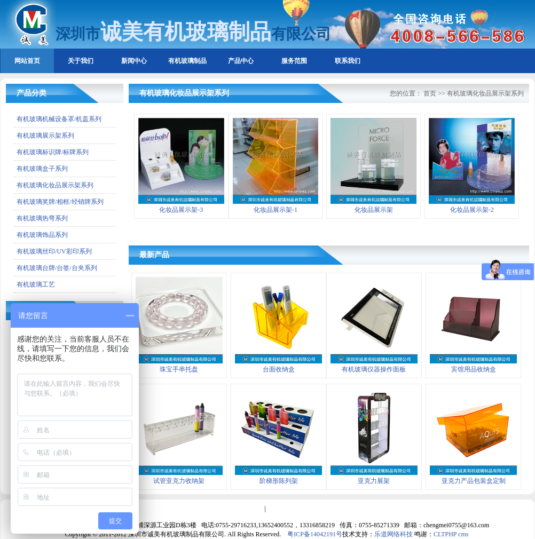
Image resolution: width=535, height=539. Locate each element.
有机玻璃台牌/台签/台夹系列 (57, 268)
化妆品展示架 (374, 209)
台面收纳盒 (279, 369)
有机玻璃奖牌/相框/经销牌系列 (60, 201)
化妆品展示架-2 (472, 209)
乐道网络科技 (393, 534)
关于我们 (80, 61)
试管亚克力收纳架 (178, 481)
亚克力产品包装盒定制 (474, 481)
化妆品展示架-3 (181, 209)
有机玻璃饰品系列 (42, 235)
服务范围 (294, 61)
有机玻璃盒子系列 (42, 168)
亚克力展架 (374, 481)
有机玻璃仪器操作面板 (374, 369)
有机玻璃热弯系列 (42, 218)
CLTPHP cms (451, 534)
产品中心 (241, 61)
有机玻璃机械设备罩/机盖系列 (59, 119)
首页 (429, 93)
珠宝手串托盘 (179, 369)
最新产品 (154, 255)
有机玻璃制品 (187, 61)
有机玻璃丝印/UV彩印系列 (54, 251)
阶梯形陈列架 (278, 481)
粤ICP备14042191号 (314, 534)
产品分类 (31, 93)
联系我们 (347, 61)
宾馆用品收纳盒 (473, 369)
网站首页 (27, 61)
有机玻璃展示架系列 (45, 135)
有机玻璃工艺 (36, 284)
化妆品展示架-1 (275, 209)
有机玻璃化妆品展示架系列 (55, 185)
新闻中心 (134, 61)
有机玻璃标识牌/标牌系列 (53, 152)
